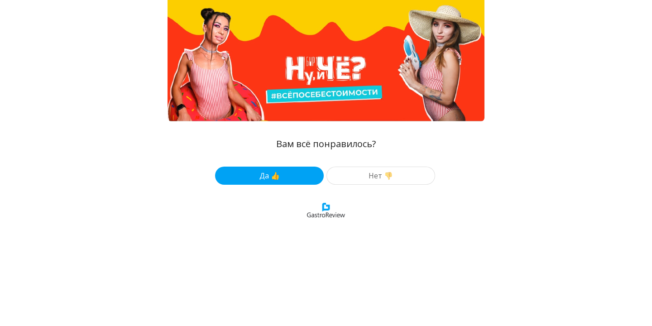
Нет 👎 (381, 176)
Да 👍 (269, 176)
